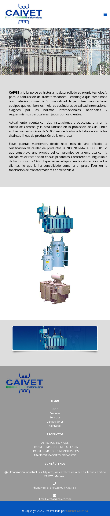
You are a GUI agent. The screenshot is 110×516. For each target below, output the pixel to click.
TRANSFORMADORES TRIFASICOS (55, 455)
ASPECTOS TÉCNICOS (55, 442)
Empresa (55, 413)
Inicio (55, 409)
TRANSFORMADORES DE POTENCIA (55, 447)
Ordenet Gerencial (77, 511)
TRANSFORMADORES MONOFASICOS (55, 451)
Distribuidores (55, 421)
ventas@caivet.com (59, 499)
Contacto (55, 426)
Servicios (55, 417)
